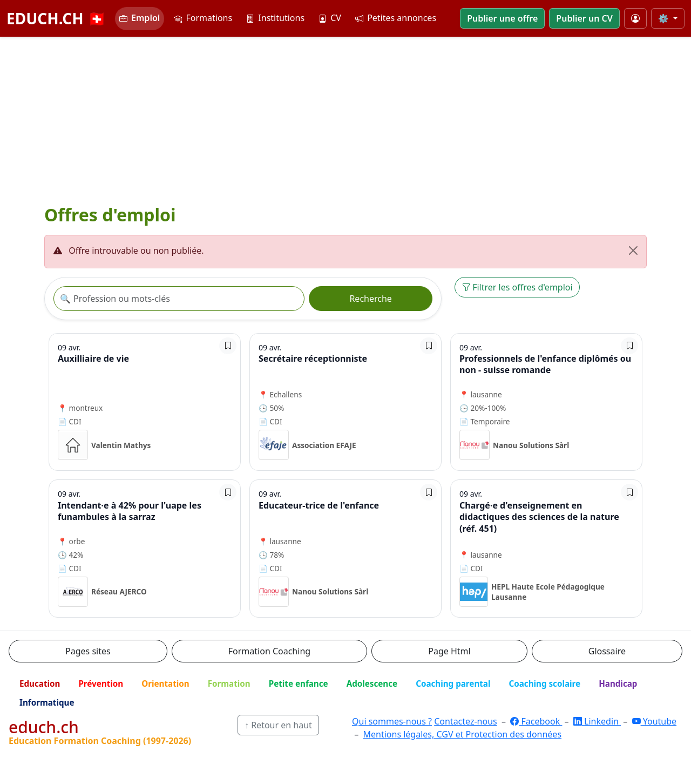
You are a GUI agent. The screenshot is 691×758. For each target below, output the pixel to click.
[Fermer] (633, 250)
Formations (203, 18)
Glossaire (607, 651)
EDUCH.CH (56, 18)
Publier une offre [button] (502, 18)
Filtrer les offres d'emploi (517, 287)
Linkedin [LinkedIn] (597, 721)
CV (330, 18)
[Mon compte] (635, 18)
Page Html (449, 651)
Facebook (536, 721)
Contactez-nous (465, 721)
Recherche (370, 298)
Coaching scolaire (544, 683)
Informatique (46, 702)
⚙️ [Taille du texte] (664, 18)
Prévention (100, 683)
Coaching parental (453, 683)
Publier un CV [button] (584, 18)
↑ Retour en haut (278, 725)
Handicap (618, 683)
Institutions (275, 18)
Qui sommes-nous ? (392, 721)
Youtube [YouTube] (654, 721)
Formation (229, 683)
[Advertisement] (345, 118)
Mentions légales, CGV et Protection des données (462, 734)
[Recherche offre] (178, 298)
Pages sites (88, 651)
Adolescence (372, 683)
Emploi (139, 18)
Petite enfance (298, 683)
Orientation (165, 683)
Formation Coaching (269, 651)
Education (39, 683)
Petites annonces (395, 18)
